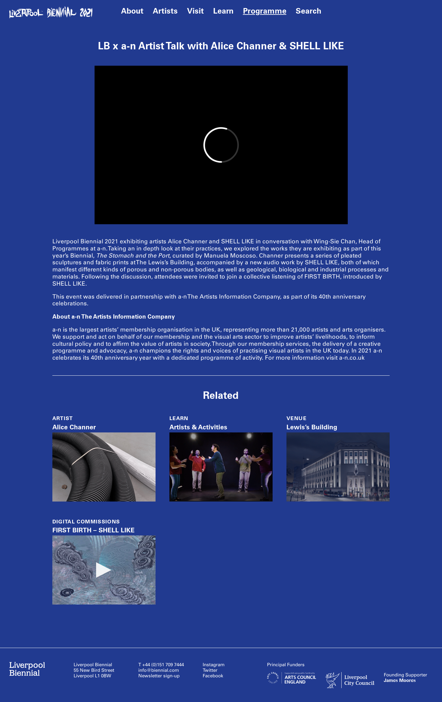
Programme (264, 10)
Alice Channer (74, 427)
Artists (165, 10)
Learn (223, 10)
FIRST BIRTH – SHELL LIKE (93, 530)
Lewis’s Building (311, 427)
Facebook (213, 676)
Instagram (214, 664)
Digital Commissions (86, 521)
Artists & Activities (198, 427)
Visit (195, 10)
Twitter (210, 670)
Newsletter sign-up (159, 676)
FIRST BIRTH (322, 276)
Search (308, 10)
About (132, 10)
